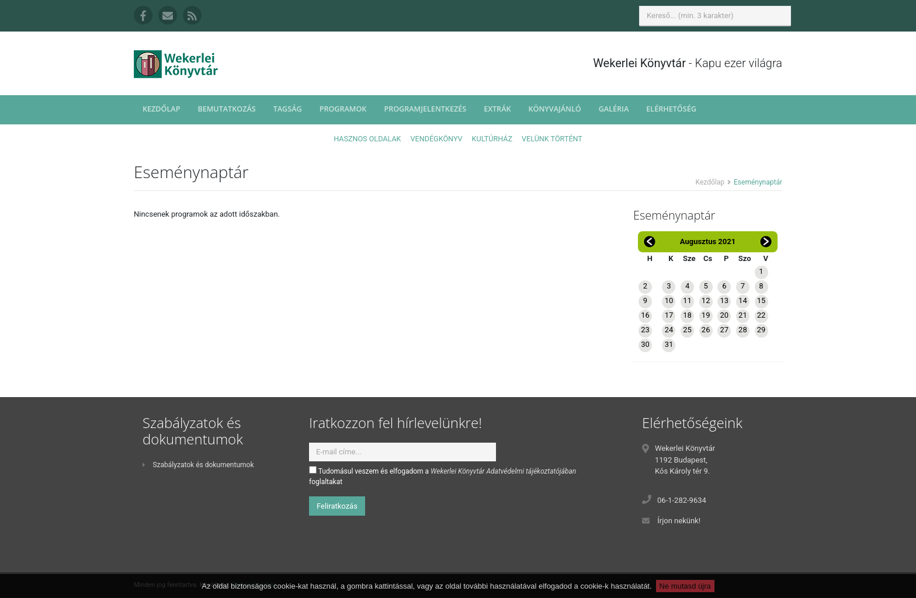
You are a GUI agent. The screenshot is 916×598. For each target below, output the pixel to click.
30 (645, 344)
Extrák (497, 109)
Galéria (614, 109)
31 (669, 344)
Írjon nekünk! (678, 520)
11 (687, 300)
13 (724, 300)
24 (669, 329)
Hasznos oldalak (367, 138)
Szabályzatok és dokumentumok (198, 465)
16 (645, 315)
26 (706, 329)
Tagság (287, 109)
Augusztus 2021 (707, 241)
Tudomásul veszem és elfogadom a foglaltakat (442, 476)
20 (724, 315)
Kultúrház (492, 138)
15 (761, 300)
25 (687, 329)
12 (706, 300)
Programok (343, 109)
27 (724, 329)
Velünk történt (552, 138)
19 (706, 315)
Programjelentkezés (425, 109)
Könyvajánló (555, 109)
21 (742, 315)
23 (645, 329)
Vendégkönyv (437, 138)
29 (761, 329)
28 (742, 329)
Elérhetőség (671, 109)
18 (687, 315)
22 (761, 315)
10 (669, 300)
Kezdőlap (161, 109)
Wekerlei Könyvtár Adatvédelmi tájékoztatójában (503, 471)
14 (742, 300)
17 (669, 315)
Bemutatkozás (226, 109)
